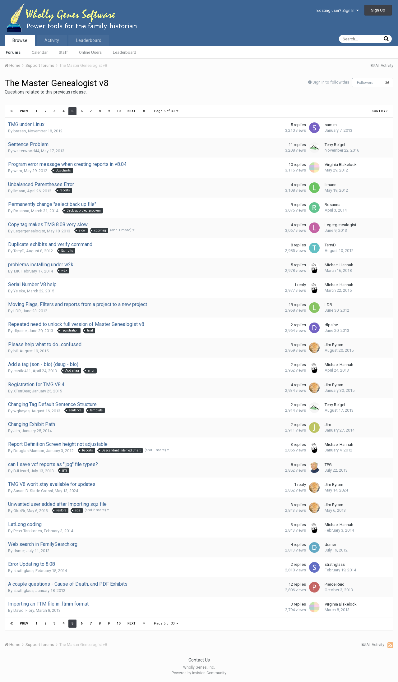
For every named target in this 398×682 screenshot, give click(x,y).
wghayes (21, 411)
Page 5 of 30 (166, 111)
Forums (13, 52)
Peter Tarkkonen (27, 531)
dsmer (19, 550)
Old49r (19, 510)
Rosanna (21, 210)
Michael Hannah (339, 265)
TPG (328, 464)
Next (131, 111)
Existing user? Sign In (338, 10)
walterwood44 (26, 151)
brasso (19, 131)
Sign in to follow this (330, 82)
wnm (17, 170)
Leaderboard (124, 52)
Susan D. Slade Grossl (33, 490)
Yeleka (19, 291)
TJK (16, 271)
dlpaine (20, 330)
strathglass (23, 570)
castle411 (22, 370)
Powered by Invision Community (199, 673)
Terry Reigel (335, 144)
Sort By (380, 111)
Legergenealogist (29, 231)
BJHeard (21, 471)
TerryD (18, 251)
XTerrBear (21, 391)
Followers (365, 82)
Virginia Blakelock (341, 164)
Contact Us (199, 659)
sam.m (331, 124)
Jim (16, 430)
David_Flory (23, 610)
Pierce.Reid (335, 584)
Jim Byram (334, 344)
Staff (63, 52)
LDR (17, 311)
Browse (19, 40)
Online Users (90, 52)
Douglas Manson (28, 450)
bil (15, 351)
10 (118, 111)
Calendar (40, 52)
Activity (51, 40)
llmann (19, 191)
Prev (24, 111)
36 (387, 83)
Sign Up (378, 10)
